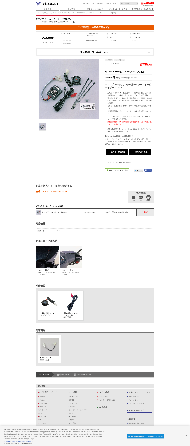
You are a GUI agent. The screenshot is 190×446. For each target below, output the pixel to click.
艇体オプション (73, 396)
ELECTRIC (136, 37)
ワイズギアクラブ (133, 396)
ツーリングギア (44, 403)
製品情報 (41, 386)
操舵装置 (71, 420)
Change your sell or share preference (18, 444)
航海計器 (71, 400)
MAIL (133, 200)
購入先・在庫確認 (118, 152)
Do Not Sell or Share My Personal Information (145, 436)
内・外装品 (72, 416)
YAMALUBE (67, 44)
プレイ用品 (72, 406)
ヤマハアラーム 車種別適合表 (118, 162)
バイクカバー (43, 400)
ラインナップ (62, 13)
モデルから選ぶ (103, 396)
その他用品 (103, 407)
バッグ (134, 40)
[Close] (186, 436)
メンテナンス (43, 410)
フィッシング (73, 403)
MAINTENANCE (92, 40)
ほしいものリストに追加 (118, 170)
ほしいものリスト (88, 3)
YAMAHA (115, 64)
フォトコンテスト (133, 400)
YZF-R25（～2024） (48, 39)
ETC (110, 37)
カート (115, 3)
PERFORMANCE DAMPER (92, 34)
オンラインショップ (136, 410)
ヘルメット (42, 416)
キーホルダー (43, 423)
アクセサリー (71, 13)
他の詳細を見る (141, 152)
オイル (41, 413)
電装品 (71, 413)
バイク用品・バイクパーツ (49, 13)
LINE (140, 200)
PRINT (148, 200)
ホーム (37, 13)
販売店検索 (65, 374)
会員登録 (100, 3)
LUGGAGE (113, 34)
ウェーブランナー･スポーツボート (79, 410)
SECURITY (80, 13)
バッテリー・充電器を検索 (107, 400)
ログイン (108, 3)
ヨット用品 (72, 423)
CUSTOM (112, 40)
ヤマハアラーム (90, 13)
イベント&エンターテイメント (140, 392)
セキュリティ (43, 406)
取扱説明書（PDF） (84, 374)
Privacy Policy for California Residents (18, 442)
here (54, 434)
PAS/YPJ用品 (104, 392)
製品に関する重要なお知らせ (137, 423)
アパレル (42, 420)
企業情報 (131, 419)
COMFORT (136, 34)
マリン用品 (73, 392)
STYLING (66, 34)
